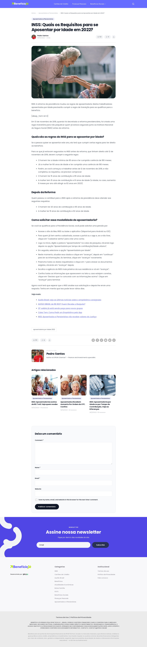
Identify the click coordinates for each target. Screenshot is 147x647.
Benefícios (59, 581)
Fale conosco (103, 578)
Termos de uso (103, 571)
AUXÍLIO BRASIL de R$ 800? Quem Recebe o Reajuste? (61, 304)
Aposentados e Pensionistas (48, 13)
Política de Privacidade (106, 574)
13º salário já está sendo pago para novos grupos (60, 308)
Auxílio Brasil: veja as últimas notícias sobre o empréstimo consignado (69, 300)
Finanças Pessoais (79, 4)
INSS (56, 571)
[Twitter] (109, 340)
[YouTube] (105, 340)
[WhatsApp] (114, 340)
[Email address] (63, 545)
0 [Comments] (107, 37)
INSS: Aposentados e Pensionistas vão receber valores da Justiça (67, 316)
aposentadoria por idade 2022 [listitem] (44, 329)
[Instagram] (93, 340)
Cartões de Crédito (61, 4)
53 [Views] (99, 37)
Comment (39, 440)
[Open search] (133, 4)
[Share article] (114, 37)
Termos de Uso (62, 617)
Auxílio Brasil (59, 578)
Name (37, 468)
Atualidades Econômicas (64, 585)
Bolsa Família (60, 588)
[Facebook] (97, 340)
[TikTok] (101, 340)
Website (38, 489)
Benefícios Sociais (97, 4)
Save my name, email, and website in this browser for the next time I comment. (68, 500)
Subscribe (100, 545)
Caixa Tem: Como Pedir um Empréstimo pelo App (60, 312)
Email (37, 478)
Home (33, 13)
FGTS (56, 592)
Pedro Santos (55, 353)
